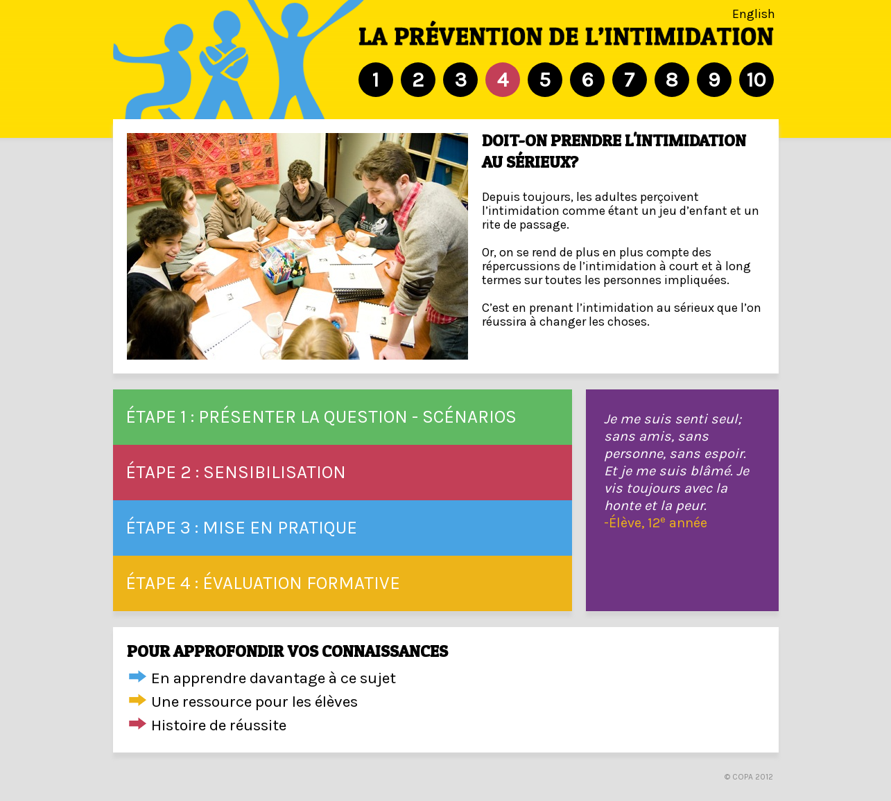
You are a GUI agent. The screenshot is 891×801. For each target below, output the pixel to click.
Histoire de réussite (218, 725)
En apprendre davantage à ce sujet (273, 678)
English (753, 13)
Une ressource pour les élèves (254, 701)
